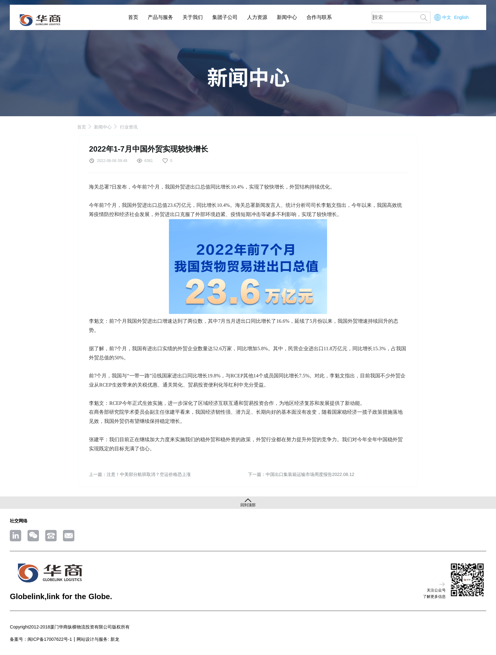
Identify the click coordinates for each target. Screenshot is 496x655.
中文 (446, 17)
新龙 (114, 639)
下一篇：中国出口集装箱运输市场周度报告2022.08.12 (301, 474)
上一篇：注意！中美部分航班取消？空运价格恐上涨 (140, 474)
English (461, 17)
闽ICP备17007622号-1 (50, 639)
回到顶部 (248, 505)
